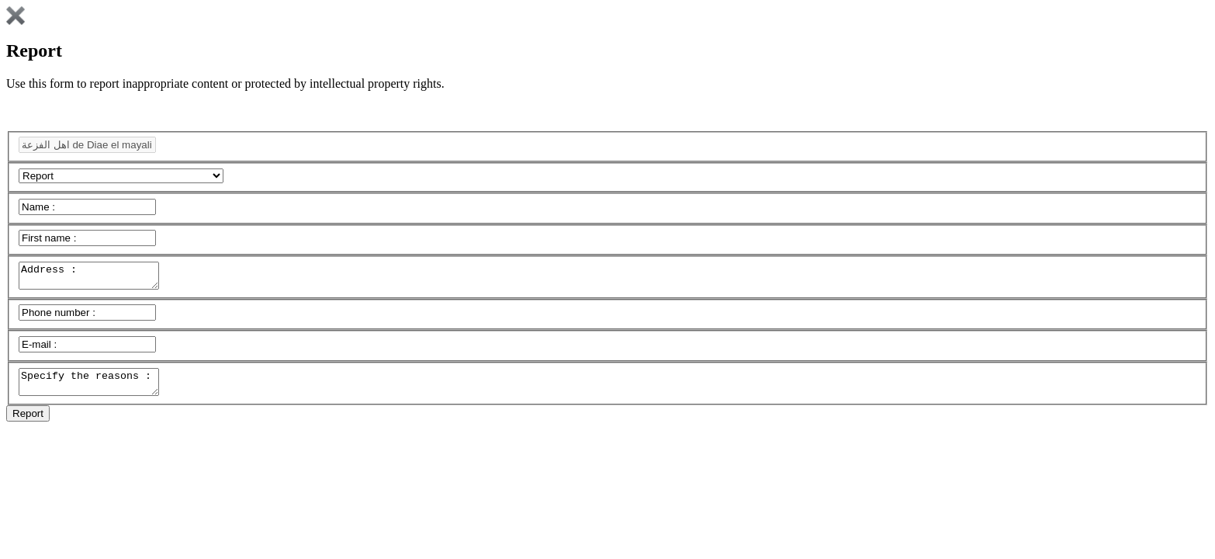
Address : (97, 278)
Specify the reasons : (97, 389)
